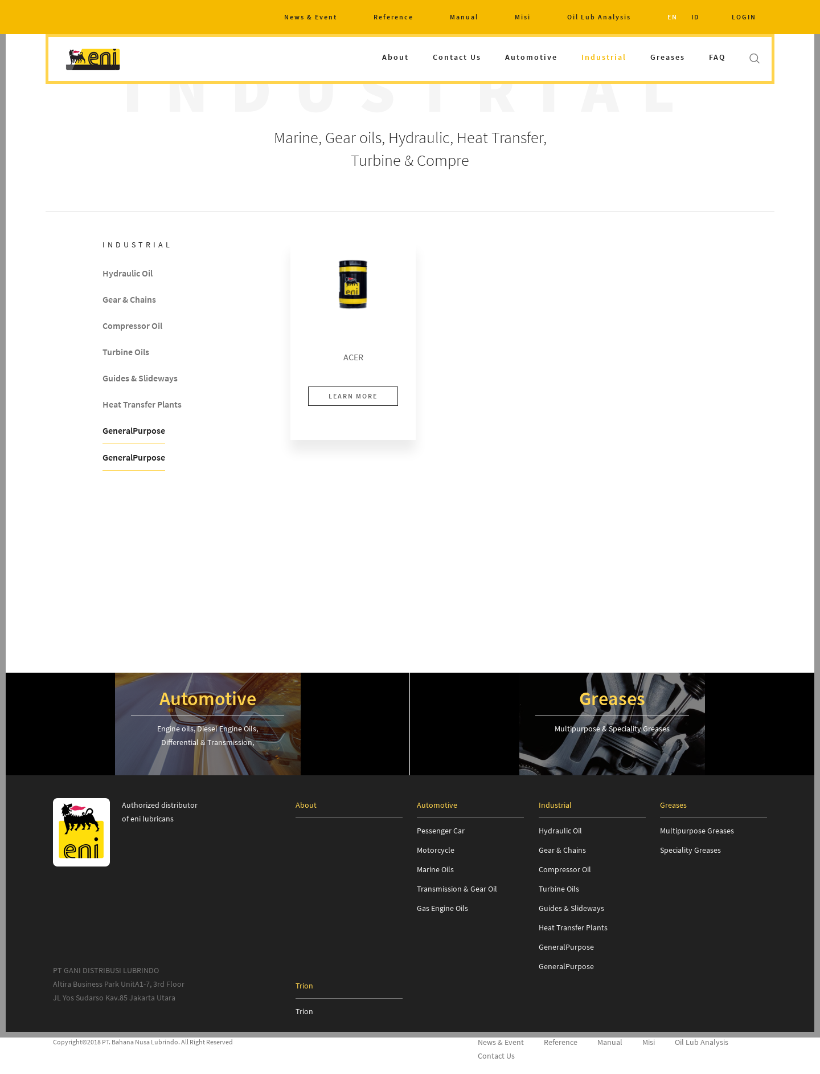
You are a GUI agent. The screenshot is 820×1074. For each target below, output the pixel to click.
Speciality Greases (690, 850)
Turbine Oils (125, 352)
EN (672, 17)
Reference (393, 17)
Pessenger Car (441, 830)
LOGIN (744, 17)
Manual (464, 17)
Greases (667, 57)
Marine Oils (435, 869)
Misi (523, 17)
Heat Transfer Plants (142, 405)
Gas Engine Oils (442, 908)
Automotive (531, 57)
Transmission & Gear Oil (457, 889)
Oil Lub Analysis (599, 17)
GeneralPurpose (133, 431)
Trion (304, 1011)
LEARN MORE (353, 396)
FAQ (717, 57)
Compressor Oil (132, 326)
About (395, 57)
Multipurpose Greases (697, 830)
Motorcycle (435, 850)
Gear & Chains (129, 300)
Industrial (603, 57)
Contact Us (457, 57)
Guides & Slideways (140, 378)
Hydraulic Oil (127, 273)
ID (695, 17)
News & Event (310, 17)
